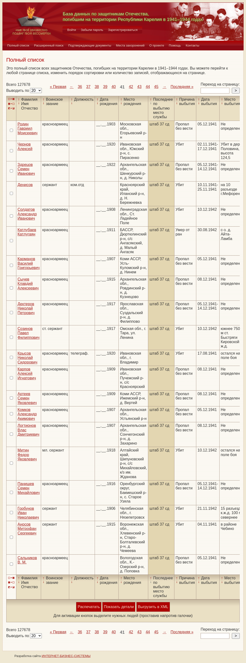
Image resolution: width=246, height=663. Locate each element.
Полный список (18, 45)
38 (97, 87)
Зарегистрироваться (123, 30)
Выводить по (18, 90)
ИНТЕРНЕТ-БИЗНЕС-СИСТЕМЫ (66, 656)
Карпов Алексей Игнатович (27, 373)
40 (113, 87)
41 (122, 87)
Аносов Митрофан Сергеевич (27, 528)
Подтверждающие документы (89, 45)
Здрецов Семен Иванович (26, 169)
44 (148, 87)
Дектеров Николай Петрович (26, 308)
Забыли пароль (92, 30)
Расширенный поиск (48, 45)
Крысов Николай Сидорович (27, 357)
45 (156, 87)
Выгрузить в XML (153, 607)
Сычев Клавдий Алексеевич (28, 283)
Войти (71, 30)
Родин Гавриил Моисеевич (27, 128)
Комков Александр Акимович (27, 414)
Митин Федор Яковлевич (27, 454)
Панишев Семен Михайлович (29, 488)
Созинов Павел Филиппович (28, 333)
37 (88, 87)
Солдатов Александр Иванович (27, 213)
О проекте (156, 45)
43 (139, 87)
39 (105, 87)
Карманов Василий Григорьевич (29, 263)
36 (80, 87)
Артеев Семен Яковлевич (27, 398)
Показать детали (119, 607)
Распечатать (89, 607)
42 (131, 87)
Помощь (175, 45)
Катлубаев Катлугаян (27, 232)
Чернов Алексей (25, 146)
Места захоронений (130, 45)
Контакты (192, 45)
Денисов (25, 185)
